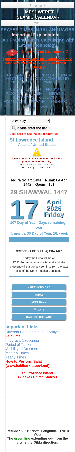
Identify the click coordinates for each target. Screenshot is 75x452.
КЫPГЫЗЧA (56, 93)
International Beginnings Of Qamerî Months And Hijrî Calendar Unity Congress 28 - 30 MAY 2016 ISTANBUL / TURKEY (37, 59)
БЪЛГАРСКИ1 (23, 97)
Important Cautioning (22, 340)
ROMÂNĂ (38, 101)
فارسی (30, 105)
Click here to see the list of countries (34, 133)
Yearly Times (16, 357)
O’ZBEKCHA (48, 97)
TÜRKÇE (14, 89)
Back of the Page (39, 317)
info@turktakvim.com (40, 164)
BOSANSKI (58, 101)
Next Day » (38, 302)
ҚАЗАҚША (34, 93)
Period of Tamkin (19, 345)
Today (38, 294)
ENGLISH (34, 89)
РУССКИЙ (13, 93)
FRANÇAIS (54, 89)
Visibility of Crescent (22, 349)
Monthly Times (17, 353)
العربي (45, 105)
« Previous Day (39, 287)
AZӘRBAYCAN (15, 101)
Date (38, 309)
